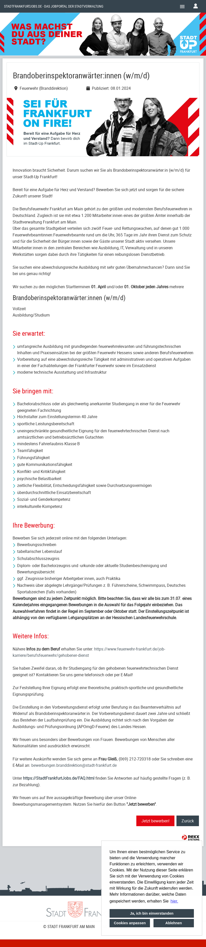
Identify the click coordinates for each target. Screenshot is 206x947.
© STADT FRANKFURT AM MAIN (69, 926)
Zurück (188, 821)
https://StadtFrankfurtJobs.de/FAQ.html (58, 778)
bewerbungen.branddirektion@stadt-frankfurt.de (74, 765)
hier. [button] (174, 901)
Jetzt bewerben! (155, 821)
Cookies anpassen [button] (130, 923)
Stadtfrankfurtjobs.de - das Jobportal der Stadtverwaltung (53, 6)
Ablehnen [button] (173, 923)
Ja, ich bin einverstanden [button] (151, 913)
